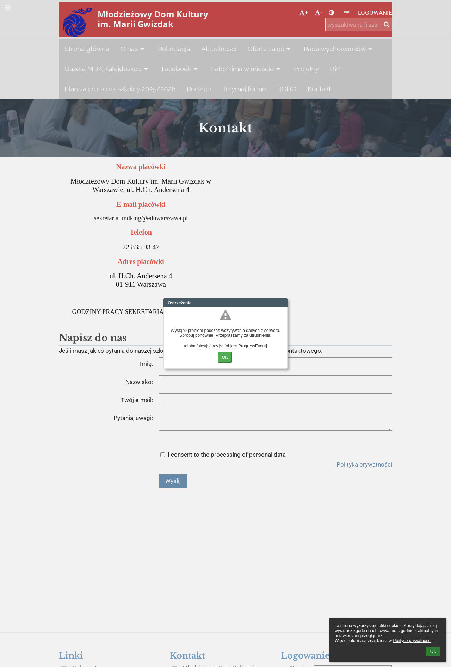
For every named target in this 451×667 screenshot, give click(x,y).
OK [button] (433, 651)
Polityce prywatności (412, 640)
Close (282, 303)
